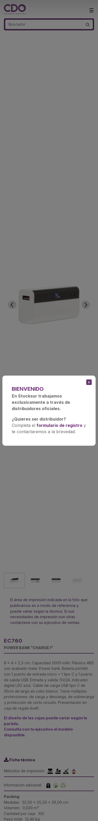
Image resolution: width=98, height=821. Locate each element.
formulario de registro (59, 425)
